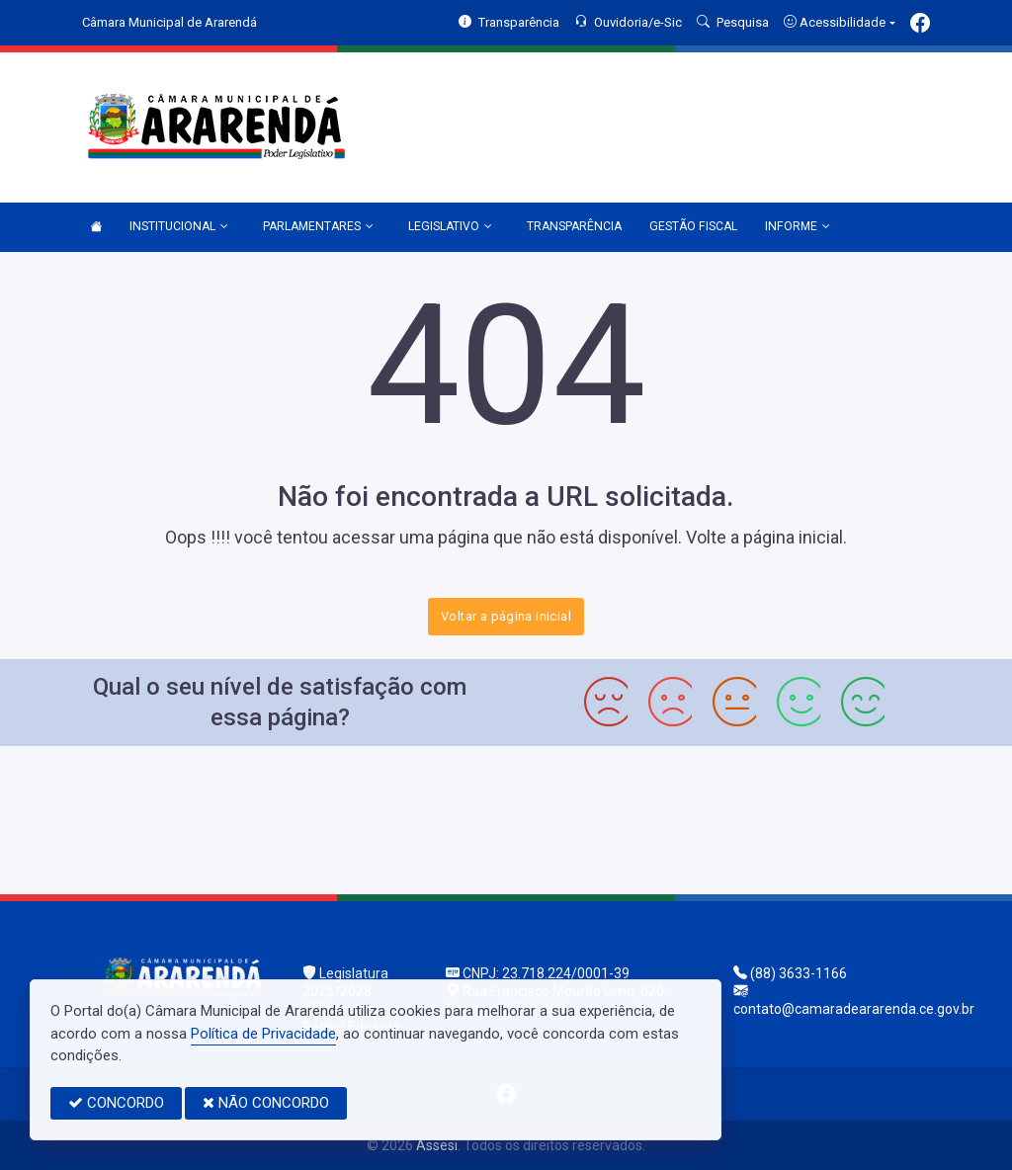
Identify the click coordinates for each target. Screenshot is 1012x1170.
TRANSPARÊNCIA (574, 226)
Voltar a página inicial (506, 616)
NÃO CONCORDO (266, 1103)
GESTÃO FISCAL (693, 226)
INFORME (797, 227)
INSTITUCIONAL (178, 227)
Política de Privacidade (263, 1034)
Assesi (437, 1145)
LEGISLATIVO (450, 227)
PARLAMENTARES (318, 227)
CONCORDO (116, 1103)
